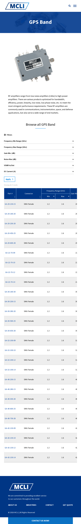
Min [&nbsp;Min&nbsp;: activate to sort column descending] (48, 196)
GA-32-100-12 (10, 360)
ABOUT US (12, 505)
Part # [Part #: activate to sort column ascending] (10, 193)
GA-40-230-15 (10, 379)
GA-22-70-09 (10, 253)
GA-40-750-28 (10, 418)
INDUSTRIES (31, 505)
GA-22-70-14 (10, 282)
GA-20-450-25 (10, 233)
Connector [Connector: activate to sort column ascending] (29, 193)
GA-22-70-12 (10, 272)
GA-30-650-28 (10, 330)
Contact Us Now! (40, 520)
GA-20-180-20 (10, 214)
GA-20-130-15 (10, 204)
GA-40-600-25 (10, 408)
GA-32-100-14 (10, 369)
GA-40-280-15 (10, 389)
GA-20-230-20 (10, 223)
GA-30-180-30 (10, 292)
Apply (8, 179)
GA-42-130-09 (10, 428)
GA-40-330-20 (10, 399)
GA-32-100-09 (10, 340)
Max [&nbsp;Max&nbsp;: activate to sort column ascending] (63, 196)
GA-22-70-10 (10, 262)
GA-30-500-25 (10, 321)
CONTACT (50, 505)
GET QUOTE (68, 505)
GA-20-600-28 (10, 243)
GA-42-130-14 (10, 457)
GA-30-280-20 (10, 311)
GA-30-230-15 (10, 301)
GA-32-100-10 (10, 350)
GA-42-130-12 (10, 447)
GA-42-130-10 (10, 438)
